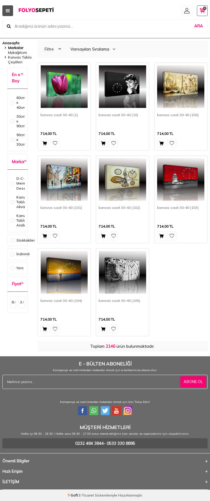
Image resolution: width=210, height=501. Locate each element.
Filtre (53, 49)
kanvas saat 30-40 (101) (61, 207)
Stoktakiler (19, 240)
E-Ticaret (86, 495)
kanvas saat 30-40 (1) (59, 115)
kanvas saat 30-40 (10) (118, 115)
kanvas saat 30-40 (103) (178, 207)
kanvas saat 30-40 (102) (119, 207)
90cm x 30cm (17, 139)
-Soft (73, 495)
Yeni (16, 268)
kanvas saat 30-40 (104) (61, 300)
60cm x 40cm (17, 102)
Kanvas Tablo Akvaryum (17, 202)
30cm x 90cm (17, 121)
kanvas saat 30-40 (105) (119, 300)
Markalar (15, 47)
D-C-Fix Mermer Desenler (17, 183)
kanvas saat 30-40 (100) (178, 115)
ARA (198, 25)
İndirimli (19, 254)
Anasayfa (10, 43)
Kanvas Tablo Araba (17, 220)
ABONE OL (193, 381)
